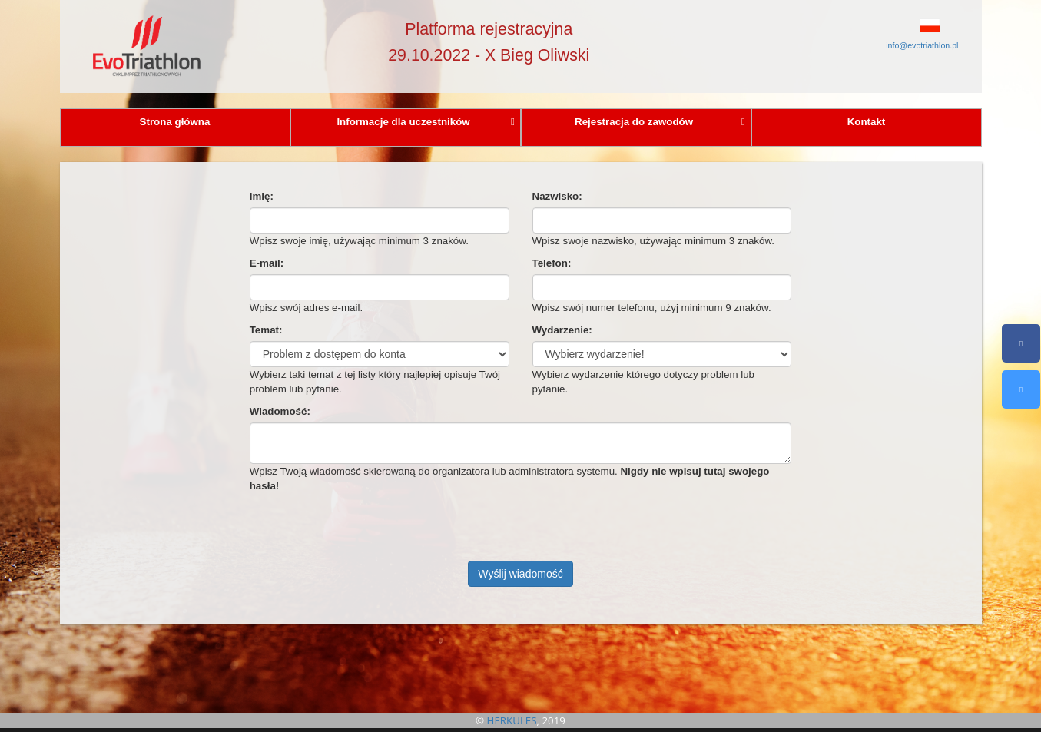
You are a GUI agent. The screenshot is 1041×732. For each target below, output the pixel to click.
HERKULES (512, 720)
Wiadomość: (280, 411)
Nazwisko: (557, 196)
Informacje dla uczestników (425, 122)
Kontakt (866, 122)
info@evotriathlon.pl (922, 45)
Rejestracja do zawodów (660, 122)
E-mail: (266, 263)
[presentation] (366, 531)
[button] (895, 25)
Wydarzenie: (562, 330)
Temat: (266, 330)
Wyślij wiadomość (520, 574)
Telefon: (552, 263)
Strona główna (175, 122)
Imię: (262, 196)
